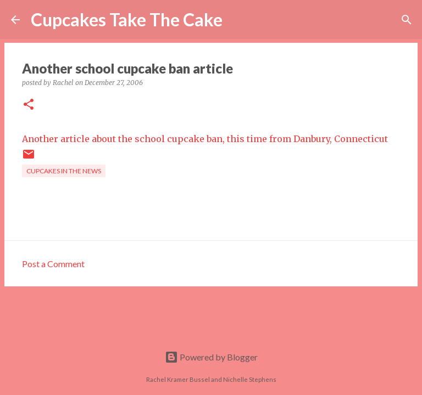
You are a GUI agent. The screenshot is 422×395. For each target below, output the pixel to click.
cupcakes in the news (63, 171)
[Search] (238, 20)
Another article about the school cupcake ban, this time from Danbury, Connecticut (205, 138)
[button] (28, 105)
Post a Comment (53, 263)
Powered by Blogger (211, 357)
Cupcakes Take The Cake (127, 19)
